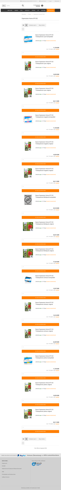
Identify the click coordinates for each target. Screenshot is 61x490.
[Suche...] (4, 5)
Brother (10, 10)
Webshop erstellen (25, 487)
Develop (27, 10)
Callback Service (5, 477)
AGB (3, 471)
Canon (16, 10)
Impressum (51, 10)
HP (38, 10)
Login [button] (50, 1)
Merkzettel (56, 1)
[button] (42, 1)
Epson (33, 10)
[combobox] (33, 25)
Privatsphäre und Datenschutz (8, 474)
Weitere (43, 10)
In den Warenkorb (40, 56)
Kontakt (3, 466)
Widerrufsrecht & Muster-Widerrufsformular (12, 468)
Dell (21, 10)
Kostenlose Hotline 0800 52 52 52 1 (28, 1)
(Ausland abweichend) (51, 40)
